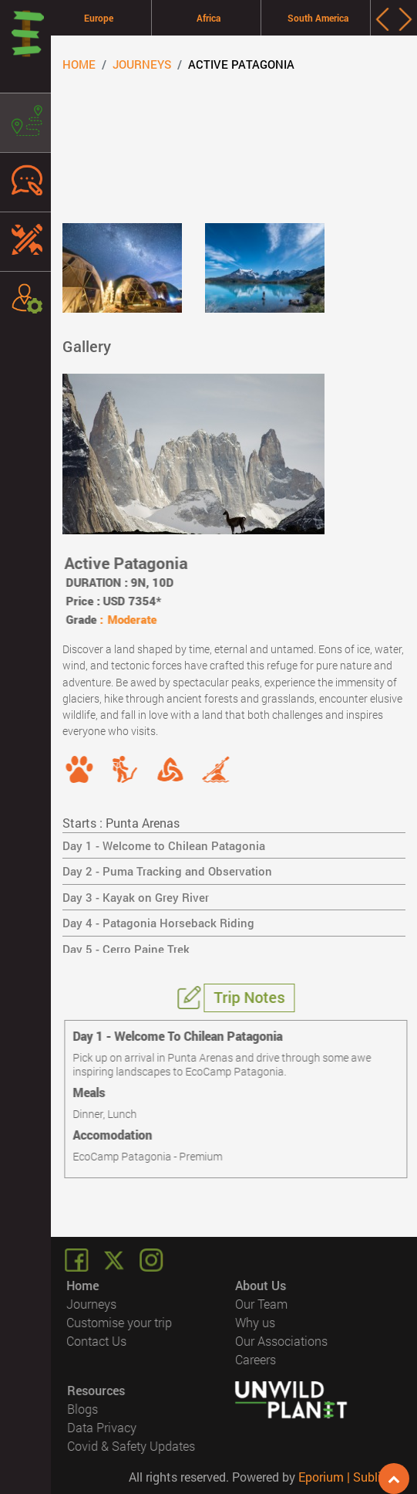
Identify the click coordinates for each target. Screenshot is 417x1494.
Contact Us (97, 1341)
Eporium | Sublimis (349, 1477)
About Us (260, 1285)
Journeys (142, 64)
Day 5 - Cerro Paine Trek (126, 949)
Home (79, 64)
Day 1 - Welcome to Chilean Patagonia (163, 845)
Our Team (261, 1304)
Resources (96, 1390)
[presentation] (382, 19)
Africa (208, 18)
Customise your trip (120, 1322)
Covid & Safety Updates (131, 1446)
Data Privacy (101, 1427)
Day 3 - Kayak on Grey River (135, 897)
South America (318, 18)
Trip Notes (250, 997)
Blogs (82, 1409)
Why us (255, 1322)
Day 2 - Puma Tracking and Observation (167, 871)
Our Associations (281, 1341)
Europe (98, 18)
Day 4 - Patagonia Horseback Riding (158, 922)
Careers (255, 1359)
